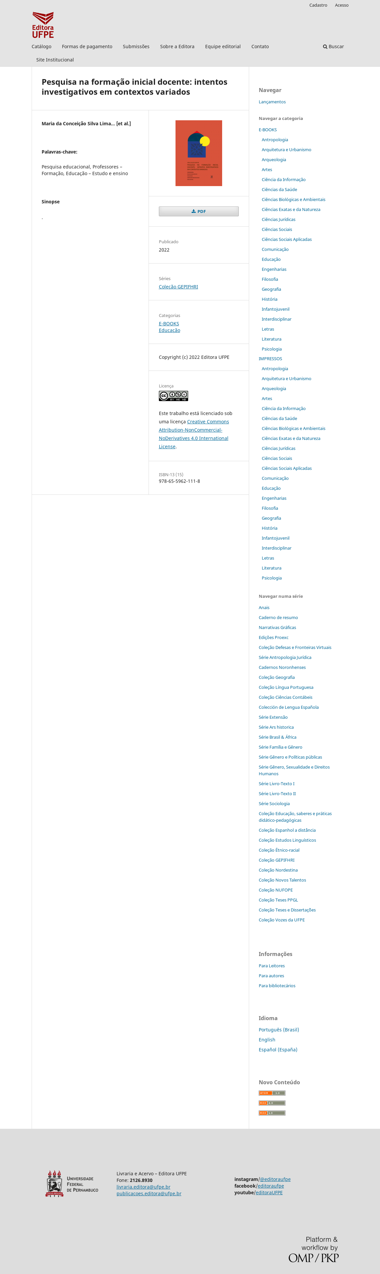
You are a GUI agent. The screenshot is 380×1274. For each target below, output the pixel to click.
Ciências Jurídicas (278, 219)
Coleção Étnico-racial (279, 850)
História (269, 299)
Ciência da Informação (284, 179)
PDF (201, 211)
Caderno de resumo (278, 617)
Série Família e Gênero (280, 747)
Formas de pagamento (87, 46)
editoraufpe (271, 1186)
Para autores (271, 976)
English (267, 1039)
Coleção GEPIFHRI (178, 286)
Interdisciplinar (276, 319)
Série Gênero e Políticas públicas (290, 757)
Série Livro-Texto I (276, 784)
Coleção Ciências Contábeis (285, 697)
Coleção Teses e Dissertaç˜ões (287, 910)
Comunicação (275, 249)
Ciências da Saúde (279, 189)
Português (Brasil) (279, 1029)
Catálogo (41, 46)
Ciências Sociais (277, 229)
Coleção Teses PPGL (278, 900)
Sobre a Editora (177, 46)
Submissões (136, 46)
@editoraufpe (275, 1179)
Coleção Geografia (277, 677)
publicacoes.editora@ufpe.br (149, 1193)
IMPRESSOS (270, 359)
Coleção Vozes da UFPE (282, 920)
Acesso (342, 5)
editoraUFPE (269, 1192)
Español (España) (278, 1049)
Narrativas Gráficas (277, 627)
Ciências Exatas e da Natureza (291, 209)
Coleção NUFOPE (276, 890)
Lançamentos (272, 102)
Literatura (271, 339)
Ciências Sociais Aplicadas (287, 239)
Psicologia (272, 349)
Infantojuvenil (275, 309)
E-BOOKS (169, 323)
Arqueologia (274, 159)
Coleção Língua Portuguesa (286, 687)
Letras (268, 329)
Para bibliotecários (277, 986)
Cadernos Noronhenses (282, 667)
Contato (260, 46)
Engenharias (274, 269)
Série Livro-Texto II (277, 793)
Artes (267, 169)
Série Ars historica (276, 727)
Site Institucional (55, 59)
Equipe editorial (223, 46)
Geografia (271, 289)
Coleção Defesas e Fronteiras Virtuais (295, 647)
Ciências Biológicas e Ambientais (293, 199)
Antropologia (275, 140)
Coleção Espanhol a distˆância (287, 830)
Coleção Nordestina (278, 870)
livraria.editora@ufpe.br (144, 1187)
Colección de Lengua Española (289, 707)
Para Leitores (272, 966)
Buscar (333, 46)
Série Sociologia (274, 803)
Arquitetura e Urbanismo (286, 150)
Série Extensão (273, 717)
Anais (264, 607)
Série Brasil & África (277, 737)
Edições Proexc (273, 637)
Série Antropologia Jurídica (285, 657)
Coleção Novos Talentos (282, 880)
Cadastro (318, 5)
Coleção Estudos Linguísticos (287, 840)
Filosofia (270, 279)
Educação (169, 330)
